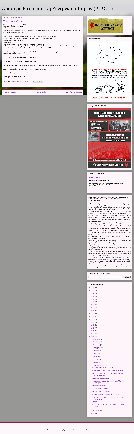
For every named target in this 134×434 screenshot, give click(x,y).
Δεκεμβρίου (96, 339)
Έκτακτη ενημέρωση (99, 385)
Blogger (88, 430)
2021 (93, 302)
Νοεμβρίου (96, 342)
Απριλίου (96, 359)
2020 (93, 305)
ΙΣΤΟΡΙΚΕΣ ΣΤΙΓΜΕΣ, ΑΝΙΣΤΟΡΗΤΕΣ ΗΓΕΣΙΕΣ (108, 370)
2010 (93, 334)
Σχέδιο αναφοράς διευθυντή (101, 391)
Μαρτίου (95, 362)
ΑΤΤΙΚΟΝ (95, 402)
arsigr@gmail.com (94, 177)
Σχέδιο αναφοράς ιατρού (100, 388)
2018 (93, 310)
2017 (93, 313)
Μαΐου (95, 356)
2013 (93, 325)
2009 (93, 336)
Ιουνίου (95, 353)
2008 (93, 414)
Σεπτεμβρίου (97, 348)
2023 (93, 296)
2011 (93, 331)
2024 (93, 293)
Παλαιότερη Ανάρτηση (74, 92)
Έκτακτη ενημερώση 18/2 (100, 378)
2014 (93, 322)
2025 (93, 290)
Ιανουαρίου (96, 410)
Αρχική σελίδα (41, 92)
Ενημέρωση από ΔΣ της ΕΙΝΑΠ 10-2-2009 (106, 394)
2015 (93, 319)
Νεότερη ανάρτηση (10, 92)
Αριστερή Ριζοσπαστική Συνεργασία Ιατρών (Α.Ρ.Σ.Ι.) (57, 8)
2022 (93, 299)
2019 (93, 308)
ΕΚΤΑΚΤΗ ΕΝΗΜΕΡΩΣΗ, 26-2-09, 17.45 (105, 368)
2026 (93, 287)
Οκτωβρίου (96, 345)
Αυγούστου (96, 350)
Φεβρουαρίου (97, 365)
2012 (93, 328)
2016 (93, 316)
